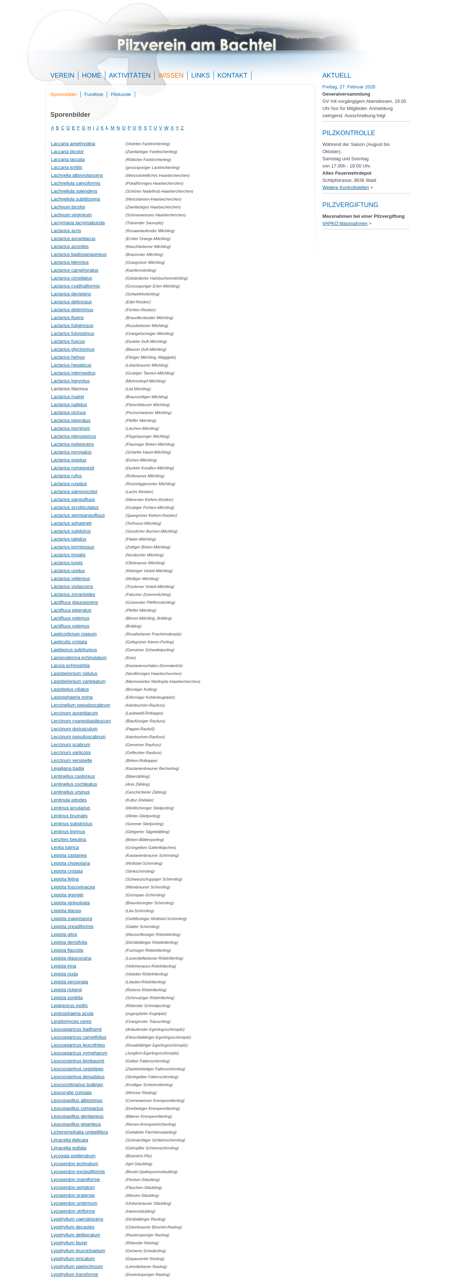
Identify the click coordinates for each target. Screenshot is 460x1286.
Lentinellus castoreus (73, 776)
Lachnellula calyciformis (75, 183)
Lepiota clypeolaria (70, 863)
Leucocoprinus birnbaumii (77, 1061)
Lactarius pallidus (69, 404)
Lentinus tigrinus (68, 831)
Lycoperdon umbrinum (74, 1203)
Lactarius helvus (68, 357)
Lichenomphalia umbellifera (79, 1132)
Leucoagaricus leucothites (78, 1045)
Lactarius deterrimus (72, 309)
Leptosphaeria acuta (72, 1013)
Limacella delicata (69, 1140)
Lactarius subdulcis (71, 531)
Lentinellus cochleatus (74, 784)
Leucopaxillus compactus (77, 1108)
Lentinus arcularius (70, 807)
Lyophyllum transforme (74, 1274)
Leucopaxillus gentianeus (77, 1116)
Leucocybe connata (71, 1092)
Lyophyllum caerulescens (77, 1219)
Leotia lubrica (65, 847)
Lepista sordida (67, 997)
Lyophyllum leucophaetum (78, 1250)
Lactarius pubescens (72, 444)
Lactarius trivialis (68, 554)
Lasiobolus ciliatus (70, 689)
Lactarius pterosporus (73, 436)
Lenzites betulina (68, 839)
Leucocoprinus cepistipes (77, 1068)
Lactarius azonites (70, 246)
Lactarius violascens (72, 586)
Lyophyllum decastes (73, 1227)
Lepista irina (63, 966)
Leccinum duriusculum (74, 728)
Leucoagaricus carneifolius (78, 1037)
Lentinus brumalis (69, 815)
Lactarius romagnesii (72, 467)
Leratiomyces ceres (71, 1021)
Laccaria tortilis (66, 167)
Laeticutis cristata (69, 641)
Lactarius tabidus (68, 539)
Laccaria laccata (68, 159)
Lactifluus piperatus (71, 610)
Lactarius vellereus (70, 578)
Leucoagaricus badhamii (76, 1029)
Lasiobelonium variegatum (78, 681)
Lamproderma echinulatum (79, 657)
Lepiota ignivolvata (70, 902)
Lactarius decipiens (71, 294)
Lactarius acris (66, 230)
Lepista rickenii (66, 989)
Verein (62, 75)
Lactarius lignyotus (70, 380)
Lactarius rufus (66, 475)
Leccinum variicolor (71, 752)
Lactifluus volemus (70, 618)
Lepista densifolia (69, 942)
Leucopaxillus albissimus (76, 1100)
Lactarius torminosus (72, 547)
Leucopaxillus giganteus (76, 1124)
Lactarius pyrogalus (71, 452)
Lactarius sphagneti (71, 523)
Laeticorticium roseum (74, 634)
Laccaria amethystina (73, 143)
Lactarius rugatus (69, 483)
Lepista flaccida (67, 950)
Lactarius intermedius (73, 373)
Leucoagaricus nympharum (79, 1053)
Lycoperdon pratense (73, 1195)
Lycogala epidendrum (73, 1155)
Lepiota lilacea (66, 910)
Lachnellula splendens (74, 191)
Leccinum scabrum (70, 744)
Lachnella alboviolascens (77, 175)
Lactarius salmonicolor (74, 491)
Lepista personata (69, 981)
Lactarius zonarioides (73, 594)
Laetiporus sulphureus (74, 649)
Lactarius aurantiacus (73, 238)
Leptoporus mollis (69, 1005)
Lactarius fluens (67, 317)
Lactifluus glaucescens (74, 602)
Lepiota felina (65, 879)
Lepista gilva (64, 934)
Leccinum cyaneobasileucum (81, 721)
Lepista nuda (64, 974)
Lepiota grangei (67, 894)
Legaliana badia (67, 768)
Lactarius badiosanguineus (79, 254)
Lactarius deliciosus (71, 301)
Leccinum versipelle (71, 760)
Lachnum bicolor (68, 207)
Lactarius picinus (68, 412)
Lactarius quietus (68, 460)
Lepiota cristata (67, 871)
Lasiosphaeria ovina (72, 697)
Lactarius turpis (67, 562)
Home (91, 75)
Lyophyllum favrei (69, 1242)
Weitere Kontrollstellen (345, 187)
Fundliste (94, 94)
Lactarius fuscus (68, 341)
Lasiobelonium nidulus (74, 673)
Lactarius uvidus (68, 570)
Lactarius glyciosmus (73, 349)
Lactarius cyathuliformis (75, 286)
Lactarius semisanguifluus (78, 515)
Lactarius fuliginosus (72, 325)
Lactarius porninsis (70, 428)
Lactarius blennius (70, 262)
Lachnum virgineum (71, 214)
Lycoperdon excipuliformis (78, 1171)
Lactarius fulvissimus (72, 333)
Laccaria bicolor (67, 151)
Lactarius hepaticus (71, 365)
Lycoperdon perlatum (73, 1187)
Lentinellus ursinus (70, 792)
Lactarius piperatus (71, 420)
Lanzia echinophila (70, 665)
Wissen (171, 75)
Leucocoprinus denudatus (78, 1076)
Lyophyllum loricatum (73, 1258)
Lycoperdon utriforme (73, 1211)
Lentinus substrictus (71, 823)
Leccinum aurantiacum (74, 713)
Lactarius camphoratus (74, 270)
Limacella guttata (68, 1147)
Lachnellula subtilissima (75, 199)
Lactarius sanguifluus (73, 499)
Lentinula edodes (69, 800)
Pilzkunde (121, 94)
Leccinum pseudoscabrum (78, 736)
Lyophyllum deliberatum (75, 1234)
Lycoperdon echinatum (74, 1163)
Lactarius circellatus (71, 278)
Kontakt (232, 75)
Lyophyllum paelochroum (77, 1266)
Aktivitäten (130, 75)
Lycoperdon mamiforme (75, 1179)
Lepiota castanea (69, 855)
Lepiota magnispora (71, 918)
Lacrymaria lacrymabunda (78, 222)
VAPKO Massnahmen (344, 223)
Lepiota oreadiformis (72, 926)
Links (200, 75)
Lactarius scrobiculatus (74, 507)
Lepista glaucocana (71, 958)
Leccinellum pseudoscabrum (80, 705)
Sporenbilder (63, 94)
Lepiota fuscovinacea (73, 887)
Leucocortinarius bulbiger (77, 1084)
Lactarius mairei (67, 396)
